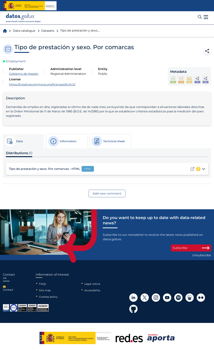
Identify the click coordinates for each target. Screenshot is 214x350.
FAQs (42, 284)
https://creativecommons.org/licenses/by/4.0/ (42, 84)
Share (207, 51)
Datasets (47, 30)
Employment (16, 61)
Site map (45, 290)
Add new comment (107, 193)
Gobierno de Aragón (23, 74)
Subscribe (191, 248)
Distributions (19, 153)
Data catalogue (24, 30)
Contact (8, 289)
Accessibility (92, 290)
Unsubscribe (201, 255)
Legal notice (92, 284)
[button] (206, 17)
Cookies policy (48, 296)
